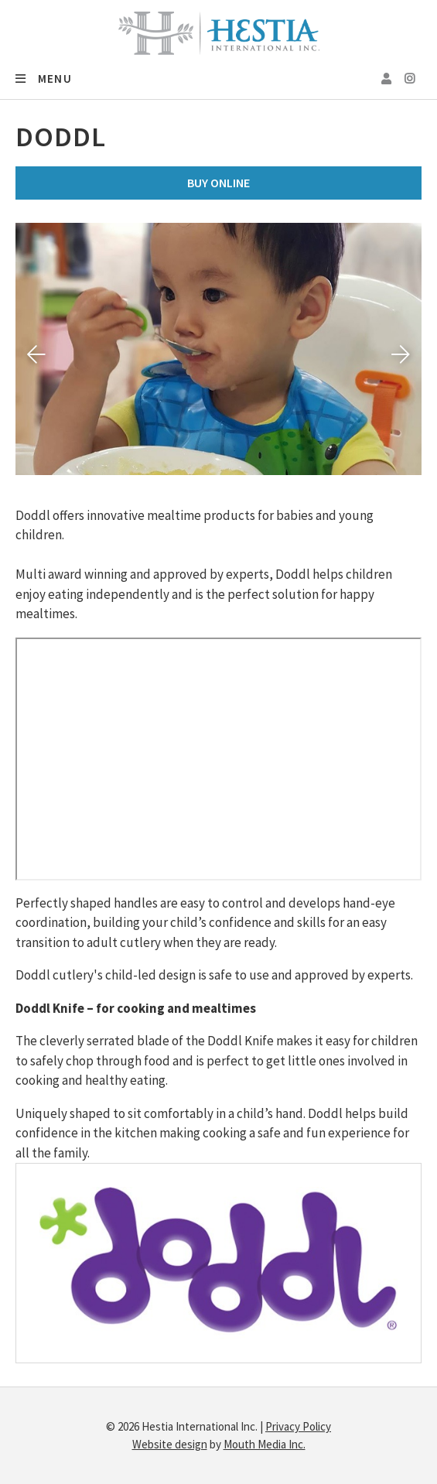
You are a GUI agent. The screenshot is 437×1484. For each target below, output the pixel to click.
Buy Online (218, 182)
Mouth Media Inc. (265, 1444)
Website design (169, 1444)
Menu (43, 78)
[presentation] (36, 355)
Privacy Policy (298, 1426)
